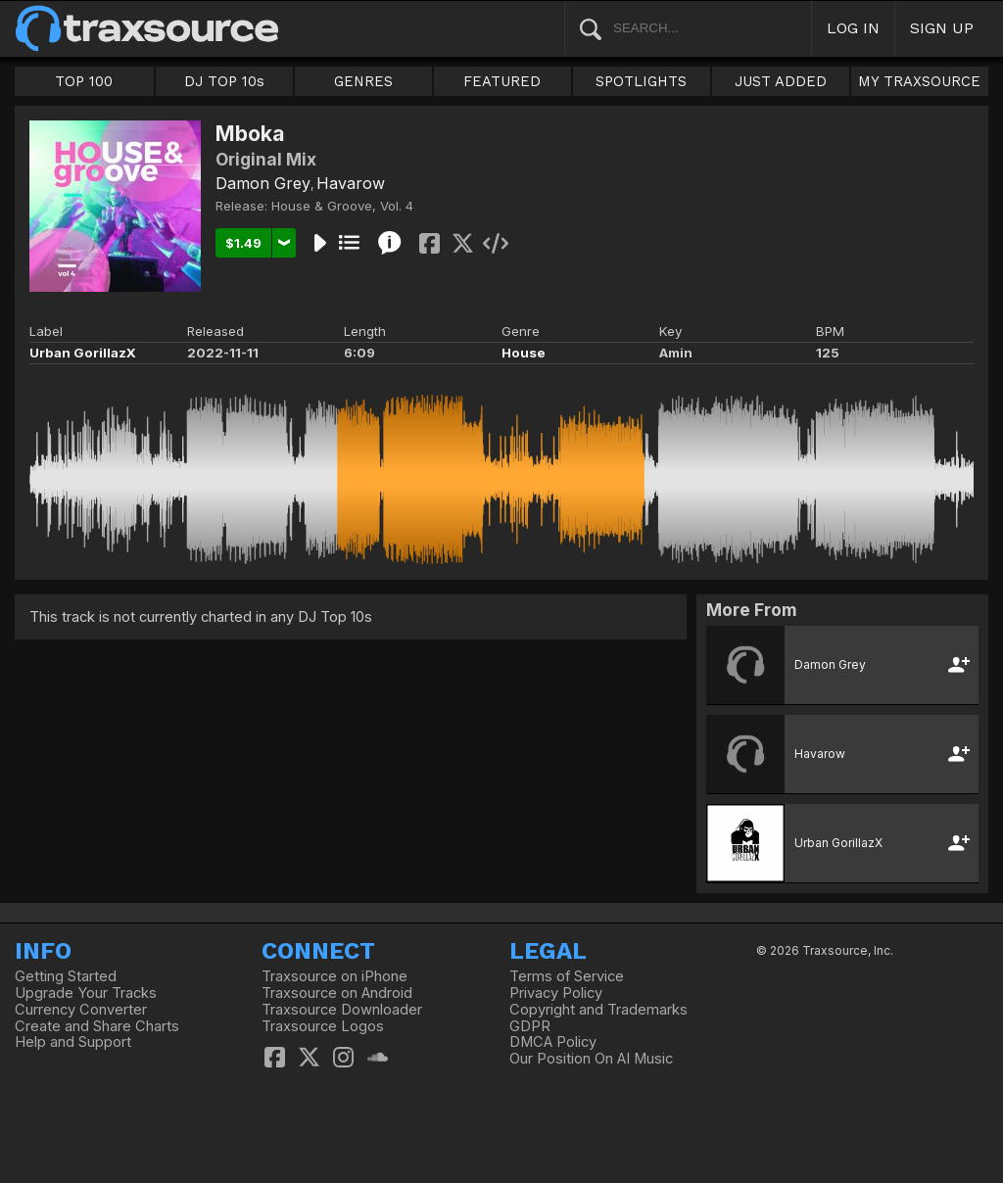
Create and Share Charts (97, 1026)
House (524, 352)
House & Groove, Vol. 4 (342, 205)
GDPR (529, 1026)
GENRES (363, 81)
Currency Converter (81, 1009)
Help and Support (73, 1042)
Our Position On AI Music (591, 1058)
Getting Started (66, 976)
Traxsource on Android (337, 993)
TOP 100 (84, 81)
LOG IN (853, 28)
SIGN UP (942, 28)
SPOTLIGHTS (641, 81)
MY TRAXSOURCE (919, 81)
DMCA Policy (553, 1042)
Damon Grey (262, 183)
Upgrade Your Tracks (86, 993)
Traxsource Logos (323, 1026)
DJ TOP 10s (224, 81)
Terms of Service (566, 976)
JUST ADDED (781, 81)
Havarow (350, 183)
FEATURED (502, 81)
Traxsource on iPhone (334, 976)
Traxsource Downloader (342, 1009)
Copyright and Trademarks (598, 1009)
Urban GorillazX (82, 352)
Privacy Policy (555, 993)
